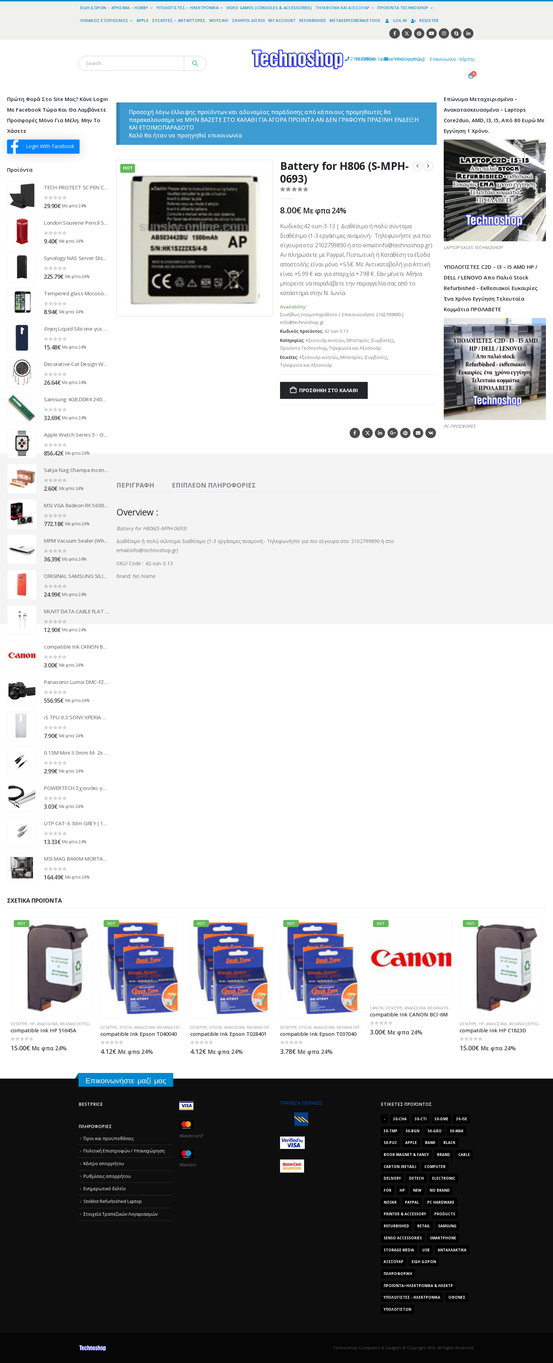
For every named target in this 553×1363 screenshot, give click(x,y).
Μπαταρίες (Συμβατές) (370, 340)
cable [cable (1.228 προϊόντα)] (464, 1154)
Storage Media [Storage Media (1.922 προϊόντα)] (399, 1249)
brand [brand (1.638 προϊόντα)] (443, 1154)
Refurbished (312, 20)
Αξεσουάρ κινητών (324, 340)
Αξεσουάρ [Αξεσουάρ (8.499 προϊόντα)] (393, 1261)
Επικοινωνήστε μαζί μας (126, 1080)
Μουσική (218, 20)
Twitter (367, 433)
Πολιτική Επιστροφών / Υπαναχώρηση (124, 1151)
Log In (395, 20)
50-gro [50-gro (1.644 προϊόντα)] (434, 1130)
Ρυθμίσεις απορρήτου (107, 1176)
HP (32, 1023)
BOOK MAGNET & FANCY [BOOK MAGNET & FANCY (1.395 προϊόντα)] (406, 1154)
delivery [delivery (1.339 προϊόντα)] (392, 1178)
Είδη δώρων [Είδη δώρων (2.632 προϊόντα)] (424, 1261)
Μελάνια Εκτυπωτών (79, 1023)
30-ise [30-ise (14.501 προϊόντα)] (461, 1118)
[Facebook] (394, 33)
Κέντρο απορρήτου (103, 1164)
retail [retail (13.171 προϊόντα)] (423, 1225)
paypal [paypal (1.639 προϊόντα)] (412, 1202)
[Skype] (456, 33)
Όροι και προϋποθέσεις (108, 1138)
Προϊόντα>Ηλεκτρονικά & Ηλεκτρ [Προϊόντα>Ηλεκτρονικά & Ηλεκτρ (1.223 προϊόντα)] (418, 1285)
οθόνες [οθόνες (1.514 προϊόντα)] (456, 1297)
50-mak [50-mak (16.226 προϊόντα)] (457, 1130)
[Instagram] (444, 33)
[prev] (418, 166)
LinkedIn (380, 433)
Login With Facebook (42, 147)
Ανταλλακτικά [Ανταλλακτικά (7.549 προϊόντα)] (452, 1249)
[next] (428, 166)
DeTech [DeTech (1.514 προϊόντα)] (416, 1178)
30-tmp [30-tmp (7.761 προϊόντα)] (390, 1130)
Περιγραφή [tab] (135, 485)
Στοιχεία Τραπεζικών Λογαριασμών (120, 1214)
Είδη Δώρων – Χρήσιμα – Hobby (114, 7)
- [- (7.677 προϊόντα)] (384, 1118)
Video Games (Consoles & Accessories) (269, 7)
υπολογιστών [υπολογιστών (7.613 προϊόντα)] (397, 1309)
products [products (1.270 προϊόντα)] (444, 1213)
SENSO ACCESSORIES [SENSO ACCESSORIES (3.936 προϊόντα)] (403, 1237)
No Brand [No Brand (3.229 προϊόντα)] (440, 1190)
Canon (376, 1007)
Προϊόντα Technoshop (402, 7)
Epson (126, 1027)
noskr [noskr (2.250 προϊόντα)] (390, 1202)
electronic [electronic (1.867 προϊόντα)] (443, 1178)
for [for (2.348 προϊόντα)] (387, 1190)
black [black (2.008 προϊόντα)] (449, 1142)
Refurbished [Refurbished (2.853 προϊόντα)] (396, 1225)
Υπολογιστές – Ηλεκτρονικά (187, 7)
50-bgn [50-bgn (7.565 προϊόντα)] (412, 1130)
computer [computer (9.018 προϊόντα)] (435, 1166)
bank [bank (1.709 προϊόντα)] (430, 1142)
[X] (407, 33)
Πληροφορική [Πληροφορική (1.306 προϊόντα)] (398, 1273)
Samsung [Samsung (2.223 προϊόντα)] (447, 1225)
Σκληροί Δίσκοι (248, 20)
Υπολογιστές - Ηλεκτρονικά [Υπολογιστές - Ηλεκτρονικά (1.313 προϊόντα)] (412, 1297)
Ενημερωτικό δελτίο (104, 1189)
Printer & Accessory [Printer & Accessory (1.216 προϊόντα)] (405, 1213)
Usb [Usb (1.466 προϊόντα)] (426, 1249)
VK (430, 433)
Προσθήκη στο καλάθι (328, 390)
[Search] (195, 63)
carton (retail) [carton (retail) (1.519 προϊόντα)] (400, 1166)
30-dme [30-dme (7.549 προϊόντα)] (441, 1118)
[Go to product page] (22, 196)
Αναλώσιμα (47, 1023)
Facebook (355, 433)
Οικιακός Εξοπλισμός (104, 20)
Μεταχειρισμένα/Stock (355, 20)
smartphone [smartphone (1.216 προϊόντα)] (443, 1237)
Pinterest (405, 433)
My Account (282, 20)
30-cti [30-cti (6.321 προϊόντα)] (420, 1118)
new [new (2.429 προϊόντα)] (417, 1190)
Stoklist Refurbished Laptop (112, 1201)
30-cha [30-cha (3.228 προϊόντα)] (400, 1118)
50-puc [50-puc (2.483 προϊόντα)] (390, 1142)
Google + (393, 433)
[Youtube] (431, 33)
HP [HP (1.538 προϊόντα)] (402, 1190)
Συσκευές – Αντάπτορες (179, 20)
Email (418, 433)
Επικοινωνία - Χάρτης (452, 59)
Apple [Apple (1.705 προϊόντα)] (411, 1142)
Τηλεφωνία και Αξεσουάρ (342, 7)
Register (424, 20)
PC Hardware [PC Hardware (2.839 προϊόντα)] (440, 1202)
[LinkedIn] (468, 33)
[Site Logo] (232, 44)
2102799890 (301, 59)
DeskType (19, 1023)
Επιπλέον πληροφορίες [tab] (214, 485)
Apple (142, 20)
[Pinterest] (419, 33)
